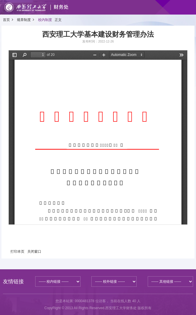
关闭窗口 (34, 251)
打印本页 (17, 251)
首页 (6, 20)
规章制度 (24, 20)
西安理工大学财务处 (121, 308)
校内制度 (45, 20)
